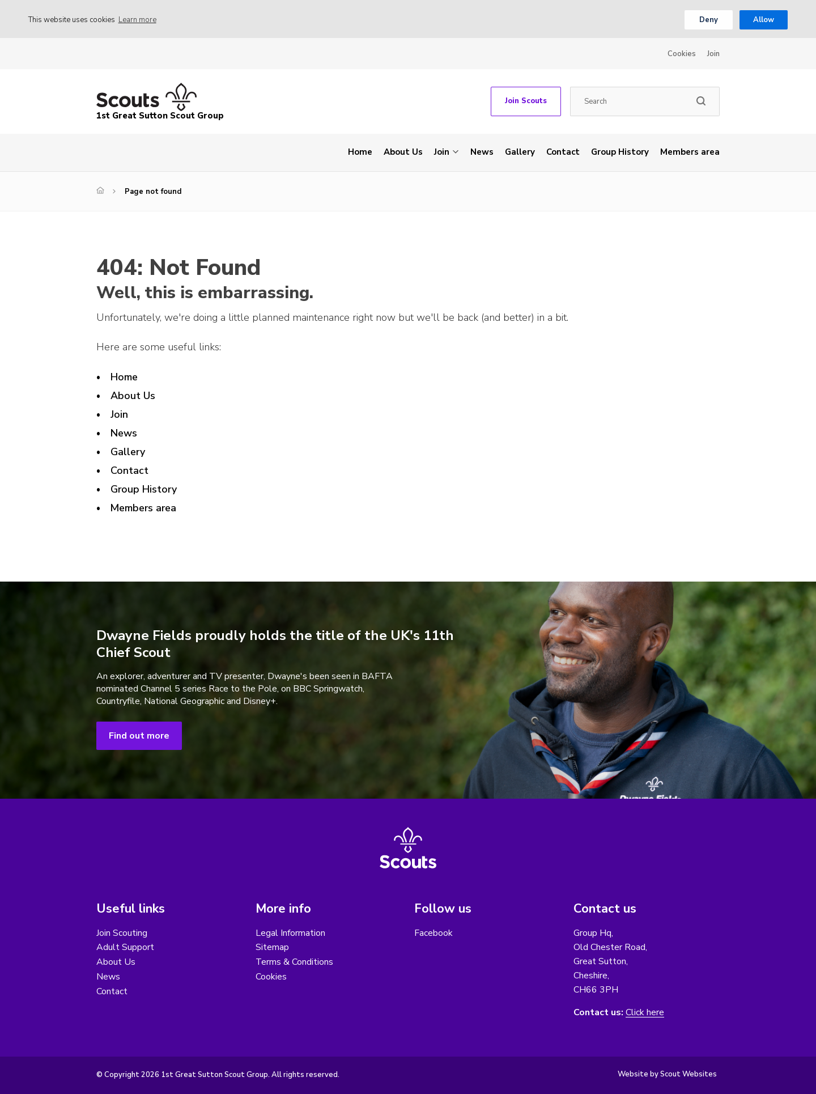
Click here (645, 1012)
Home (360, 152)
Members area (690, 152)
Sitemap (272, 948)
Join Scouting (121, 933)
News (482, 152)
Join (713, 54)
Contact (563, 152)
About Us (403, 152)
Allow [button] (763, 20)
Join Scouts (526, 101)
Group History (620, 152)
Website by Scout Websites (667, 1074)
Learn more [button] (137, 20)
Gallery (520, 152)
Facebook (433, 933)
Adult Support (125, 948)
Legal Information (290, 933)
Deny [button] (708, 20)
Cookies (682, 54)
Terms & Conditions (295, 962)
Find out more (139, 736)
